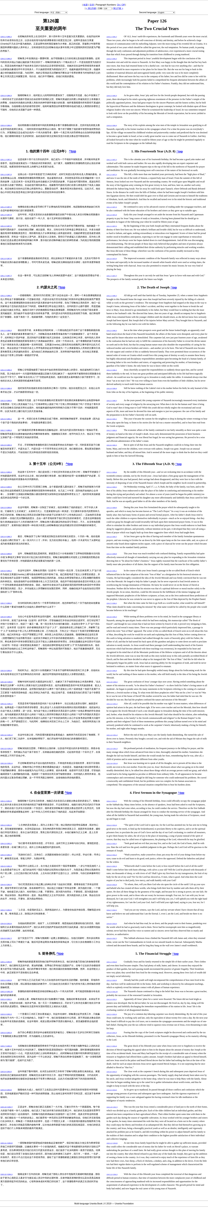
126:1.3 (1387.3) (6, 207)
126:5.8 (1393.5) (6, 1071)
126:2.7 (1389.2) (6, 430)
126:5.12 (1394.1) (6, 1174)
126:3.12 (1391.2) (6, 735)
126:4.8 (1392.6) (6, 923)
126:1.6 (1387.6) (6, 258)
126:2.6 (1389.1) (6, 419)
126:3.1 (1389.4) (6, 472)
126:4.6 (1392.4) (6, 884)
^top (72, 151)
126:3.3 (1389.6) (6, 507)
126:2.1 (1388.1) (6, 295)
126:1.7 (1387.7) (6, 276)
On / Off (121, 5)
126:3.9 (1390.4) (6, 670)
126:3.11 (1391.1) (6, 704)
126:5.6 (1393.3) (6, 1032)
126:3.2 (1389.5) (6, 487)
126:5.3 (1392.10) (6, 991)
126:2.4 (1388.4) (6, 388)
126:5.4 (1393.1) (6, 999)
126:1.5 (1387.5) (6, 226)
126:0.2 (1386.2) (6, 58)
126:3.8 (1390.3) (6, 617)
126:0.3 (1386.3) (6, 95)
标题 (85, 5)
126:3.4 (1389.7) (6, 536)
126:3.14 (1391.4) (6, 763)
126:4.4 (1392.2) (6, 855)
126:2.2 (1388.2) (6, 330)
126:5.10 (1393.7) (6, 1107)
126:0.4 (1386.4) (6, 125)
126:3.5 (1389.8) (6, 554)
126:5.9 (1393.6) (6, 1090)
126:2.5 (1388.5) (6, 400)
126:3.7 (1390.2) (6, 603)
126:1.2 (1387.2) (6, 174)
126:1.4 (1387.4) (6, 215)
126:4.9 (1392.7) (6, 938)
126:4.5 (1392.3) (6, 866)
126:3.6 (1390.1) (6, 571)
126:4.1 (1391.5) (6, 801)
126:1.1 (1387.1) (6, 159)
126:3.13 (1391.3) (6, 748)
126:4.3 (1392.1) (6, 843)
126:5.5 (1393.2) (6, 1014)
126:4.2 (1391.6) (6, 825)
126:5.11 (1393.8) (6, 1143)
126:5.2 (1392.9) (6, 980)
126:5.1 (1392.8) (6, 962)
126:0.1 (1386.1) (6, 36)
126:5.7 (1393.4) (6, 1046)
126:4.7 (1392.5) (6, 910)
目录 (92, 5)
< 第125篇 (91, 8)
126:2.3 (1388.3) (6, 370)
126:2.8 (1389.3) (6, 445)
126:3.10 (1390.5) (6, 682)
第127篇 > (118, 8)
